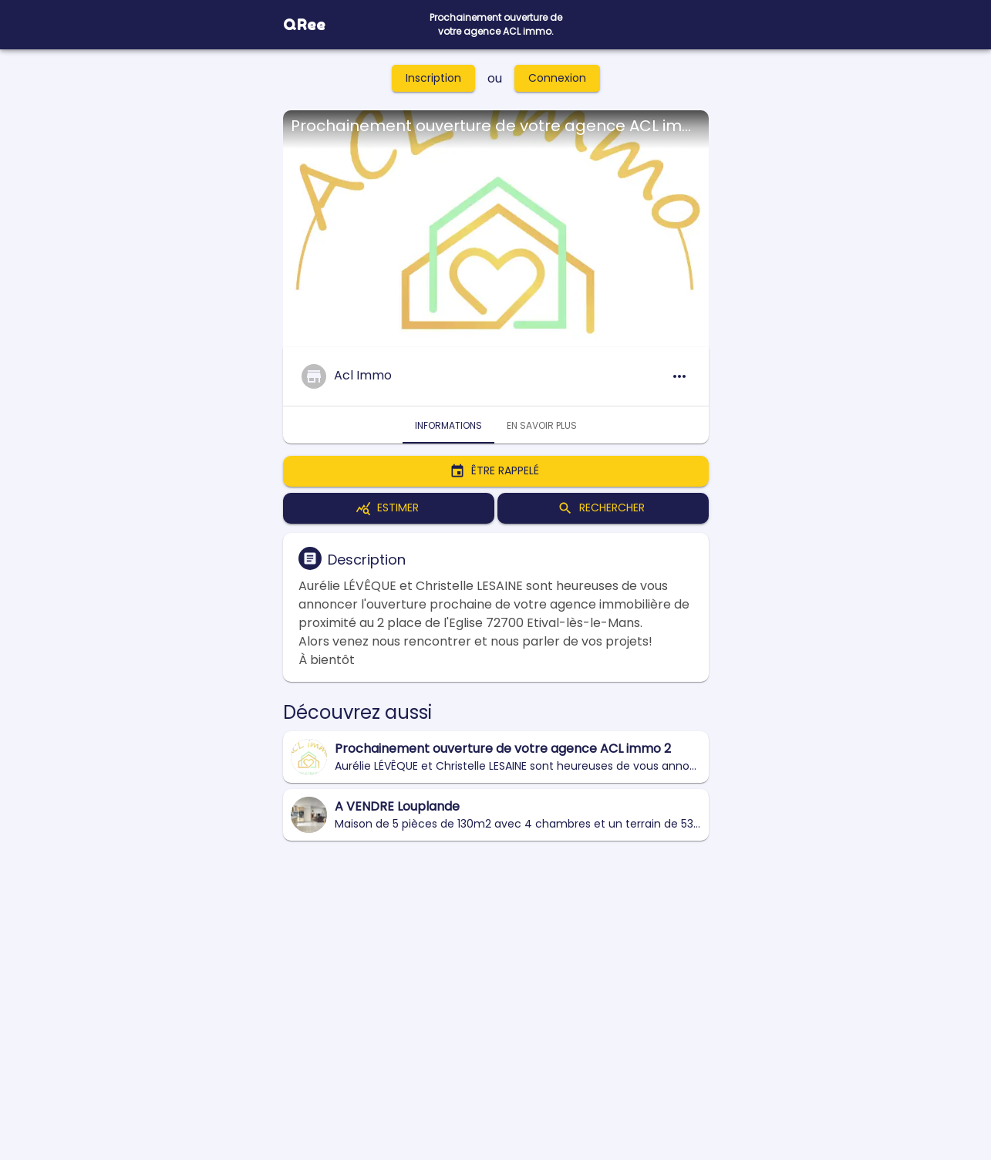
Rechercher (603, 508)
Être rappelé (496, 471)
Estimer (388, 508)
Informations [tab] (448, 424)
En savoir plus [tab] (541, 424)
